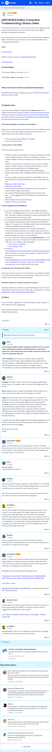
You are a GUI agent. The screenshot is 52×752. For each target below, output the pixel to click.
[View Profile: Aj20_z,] (4, 343)
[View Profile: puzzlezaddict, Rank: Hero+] (4, 442)
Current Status (6, 52)
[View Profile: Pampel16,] (4, 480)
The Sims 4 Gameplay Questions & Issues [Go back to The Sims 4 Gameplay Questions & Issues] (13, 8)
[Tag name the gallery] (5, 321)
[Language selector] (31, 3)
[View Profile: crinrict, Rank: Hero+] (3, 14)
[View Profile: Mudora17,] (4, 378)
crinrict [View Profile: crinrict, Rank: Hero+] (9, 13)
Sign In (47, 3)
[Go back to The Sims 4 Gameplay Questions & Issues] (29, 649)
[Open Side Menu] (2, 2)
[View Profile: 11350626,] (5, 705)
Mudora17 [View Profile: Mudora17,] (10, 377)
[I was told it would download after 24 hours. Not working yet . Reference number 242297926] (28, 736)
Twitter (36, 93)
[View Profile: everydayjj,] (5, 672)
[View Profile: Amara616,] (5, 690)
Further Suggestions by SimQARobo (14, 206)
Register (41, 3)
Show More (4, 642)
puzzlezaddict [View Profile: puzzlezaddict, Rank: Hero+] (11, 441)
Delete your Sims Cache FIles (15, 184)
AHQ (16, 95)
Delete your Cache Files (13, 186)
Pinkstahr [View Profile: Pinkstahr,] (10, 535)
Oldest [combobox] (47, 330)
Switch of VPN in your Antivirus (15, 202)
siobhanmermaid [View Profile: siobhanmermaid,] (12, 600)
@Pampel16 (6, 588)
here (10, 197)
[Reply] (48, 324)
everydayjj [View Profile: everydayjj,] (10, 681)
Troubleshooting (7, 62)
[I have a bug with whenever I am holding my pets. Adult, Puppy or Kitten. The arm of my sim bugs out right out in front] (28, 723)
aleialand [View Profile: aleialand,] (10, 740)
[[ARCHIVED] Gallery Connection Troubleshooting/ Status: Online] (9, 344)
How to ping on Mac (15, 246)
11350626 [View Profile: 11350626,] (10, 713)
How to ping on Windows (17, 244)
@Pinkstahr (27, 588)
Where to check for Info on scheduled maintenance (18, 57)
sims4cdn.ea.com (38, 237)
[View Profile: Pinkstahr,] (4, 536)
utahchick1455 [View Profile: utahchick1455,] (12, 726)
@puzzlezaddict (7, 467)
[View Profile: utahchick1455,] (5, 721)
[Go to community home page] (10, 3)
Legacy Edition (21, 139)
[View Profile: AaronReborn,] (4, 506)
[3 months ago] (18, 682)
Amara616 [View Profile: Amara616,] (10, 697)
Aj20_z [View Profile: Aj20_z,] (9, 342)
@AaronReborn (15, 588)
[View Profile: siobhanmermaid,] (4, 601)
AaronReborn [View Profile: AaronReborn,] (11, 505)
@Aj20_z (5, 446)
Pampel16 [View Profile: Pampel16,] (10, 479)
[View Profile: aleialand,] (5, 734)
